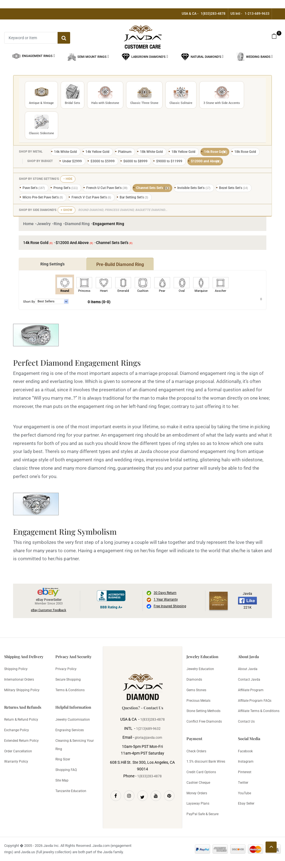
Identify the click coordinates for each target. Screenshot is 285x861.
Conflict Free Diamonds (204, 721)
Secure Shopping (68, 679)
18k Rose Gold (245, 152)
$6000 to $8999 (135, 161)
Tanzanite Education (70, 791)
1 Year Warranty (166, 599)
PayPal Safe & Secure (202, 814)
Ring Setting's (52, 264)
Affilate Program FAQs (254, 701)
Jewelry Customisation (72, 719)
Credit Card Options (201, 772)
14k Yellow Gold (97, 152)
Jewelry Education (200, 669)
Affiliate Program (251, 690)
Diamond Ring (77, 224)
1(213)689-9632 (148, 729)
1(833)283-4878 (213, 14)
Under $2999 (72, 161)
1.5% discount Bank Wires (205, 761)
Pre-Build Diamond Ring (120, 264)
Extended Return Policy (21, 741)
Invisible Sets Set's (193, 188)
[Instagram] (129, 795)
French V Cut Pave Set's (91, 197)
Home (28, 224)
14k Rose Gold (215, 152)
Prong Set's (65, 188)
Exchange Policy (16, 730)
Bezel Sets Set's (233, 188)
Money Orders (196, 793)
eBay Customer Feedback (48, 610)
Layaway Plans (197, 803)
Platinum (124, 152)
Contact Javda (249, 679)
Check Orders (196, 751)
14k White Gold (65, 152)
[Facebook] (115, 795)
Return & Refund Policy (21, 719)
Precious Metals (198, 701)
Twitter (243, 783)
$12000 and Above (206, 161)
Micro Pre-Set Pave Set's (43, 197)
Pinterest (244, 772)
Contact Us (246, 721)
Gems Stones (196, 690)
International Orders (19, 679)
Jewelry (44, 224)
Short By (29, 301)
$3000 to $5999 (102, 161)
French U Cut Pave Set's (106, 188)
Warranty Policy (16, 761)
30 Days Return (165, 593)
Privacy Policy (66, 669)
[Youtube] (156, 795)
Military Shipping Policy (22, 690)
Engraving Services (69, 730)
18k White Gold (151, 152)
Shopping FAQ (66, 770)
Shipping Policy (16, 669)
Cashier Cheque (198, 783)
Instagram (246, 761)
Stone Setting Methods (203, 711)
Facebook (245, 751)
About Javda (247, 669)
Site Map (61, 780)
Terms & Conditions (70, 690)
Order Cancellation (18, 751)
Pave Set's (34, 188)
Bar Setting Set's (134, 197)
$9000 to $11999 (169, 161)
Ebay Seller (246, 803)
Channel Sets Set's (153, 188)
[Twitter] (142, 795)
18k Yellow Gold (183, 152)
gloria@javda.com (148, 738)
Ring (58, 224)
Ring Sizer (62, 759)
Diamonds (194, 679)
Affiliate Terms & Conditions (258, 711)
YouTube (244, 793)
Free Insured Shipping (170, 606)
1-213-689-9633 (257, 14)
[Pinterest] (169, 795)
